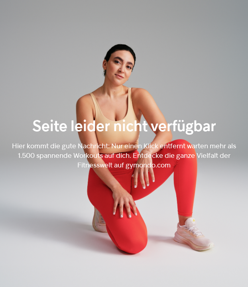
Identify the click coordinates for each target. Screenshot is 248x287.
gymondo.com (148, 164)
